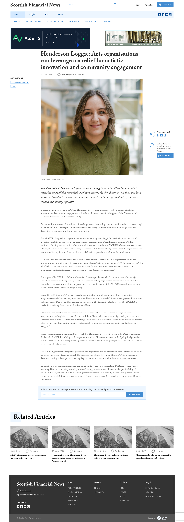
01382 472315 (25, 491)
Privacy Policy (152, 488)
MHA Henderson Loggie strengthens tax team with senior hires (28, 456)
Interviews (99, 492)
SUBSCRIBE (165, 5)
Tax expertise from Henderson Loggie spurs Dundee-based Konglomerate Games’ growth (69, 458)
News (17, 14)
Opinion (97, 488)
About (138, 5)
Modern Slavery (153, 496)
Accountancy (55, 21)
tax (13, 86)
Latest (16, 21)
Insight (32, 14)
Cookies (149, 492)
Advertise (149, 5)
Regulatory (91, 21)
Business (74, 21)
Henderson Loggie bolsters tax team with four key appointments (111, 456)
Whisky (107, 21)
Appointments (34, 21)
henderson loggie (20, 82)
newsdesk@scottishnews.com (32, 495)
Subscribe (134, 394)
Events (60, 14)
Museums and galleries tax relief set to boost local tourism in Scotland (153, 456)
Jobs (47, 14)
